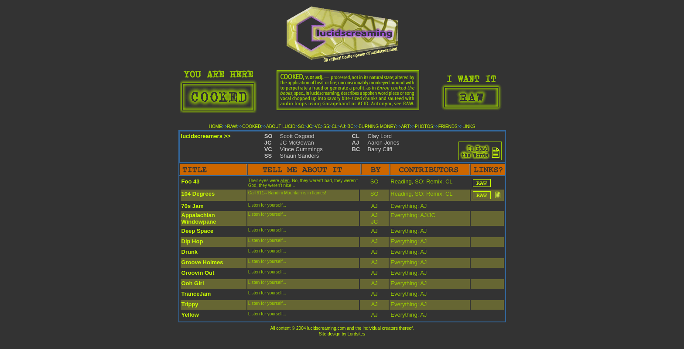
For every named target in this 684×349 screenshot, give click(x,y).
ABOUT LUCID (280, 126)
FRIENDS (448, 126)
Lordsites (357, 334)
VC (318, 126)
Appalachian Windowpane (198, 218)
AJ (342, 126)
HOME (215, 126)
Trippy (189, 304)
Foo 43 (190, 181)
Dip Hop (192, 241)
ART (405, 126)
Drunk (189, 252)
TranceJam (196, 293)
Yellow (190, 314)
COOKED (251, 126)
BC (351, 126)
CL (334, 126)
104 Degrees (198, 193)
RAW (232, 126)
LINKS (468, 126)
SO (301, 126)
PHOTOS (424, 126)
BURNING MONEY (377, 126)
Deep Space (197, 231)
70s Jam (192, 206)
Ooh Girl (192, 283)
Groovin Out (198, 273)
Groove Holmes (202, 262)
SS (326, 126)
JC (309, 126)
